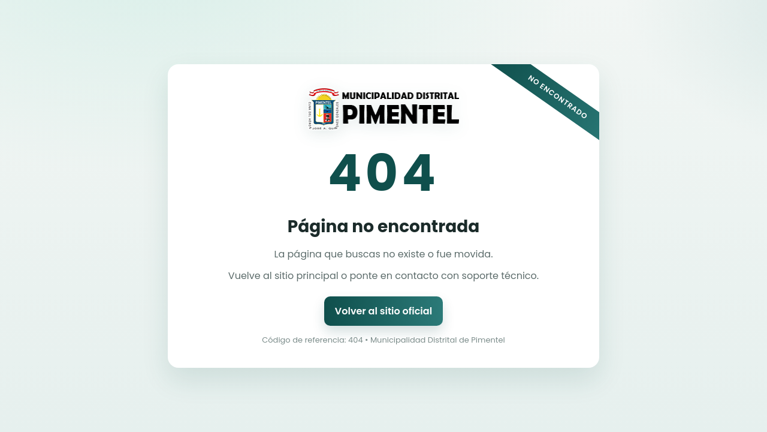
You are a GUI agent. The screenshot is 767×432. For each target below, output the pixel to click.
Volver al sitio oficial (383, 311)
